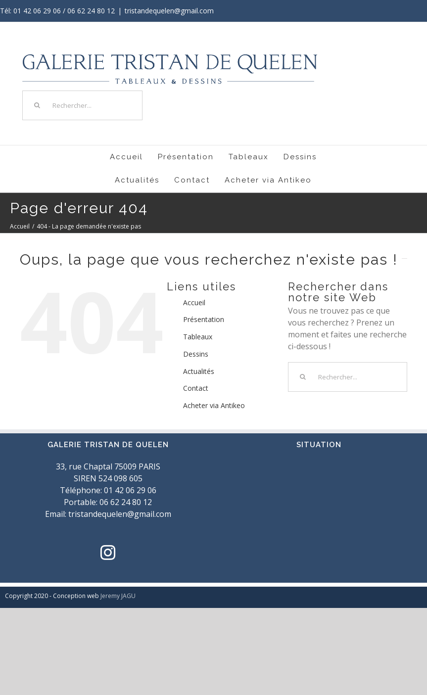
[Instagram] (108, 552)
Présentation (203, 319)
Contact (195, 388)
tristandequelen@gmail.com (169, 10)
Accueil (194, 302)
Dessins (195, 354)
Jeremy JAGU (118, 596)
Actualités (198, 371)
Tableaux (197, 336)
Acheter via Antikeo (214, 405)
